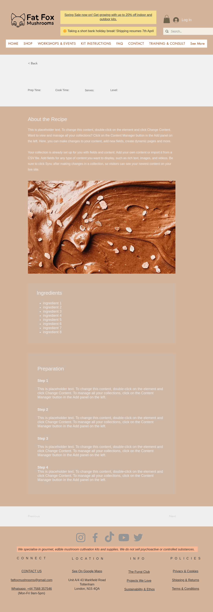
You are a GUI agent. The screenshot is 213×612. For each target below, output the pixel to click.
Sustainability (139, 589)
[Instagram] (81, 537)
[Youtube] (124, 537)
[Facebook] (95, 537)
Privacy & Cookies (185, 571)
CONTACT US (31, 571)
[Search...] (188, 31)
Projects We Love (139, 580)
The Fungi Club (139, 571)
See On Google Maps (87, 571)
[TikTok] (109, 537)
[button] (166, 19)
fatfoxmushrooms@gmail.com (32, 580)
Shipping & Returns (185, 580)
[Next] (166, 516)
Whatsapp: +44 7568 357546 (31, 588)
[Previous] (41, 516)
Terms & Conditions (185, 588)
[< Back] (41, 63)
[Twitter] (138, 537)
